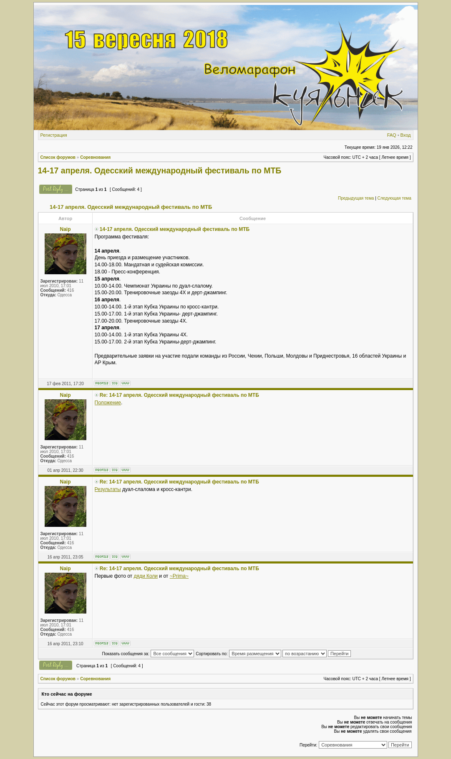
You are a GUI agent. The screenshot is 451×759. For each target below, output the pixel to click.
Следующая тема (394, 198)
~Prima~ (179, 576)
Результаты (108, 489)
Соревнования (95, 157)
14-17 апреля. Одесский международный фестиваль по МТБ (160, 170)
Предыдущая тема (356, 198)
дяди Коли (146, 576)
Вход (406, 135)
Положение (108, 403)
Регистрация (53, 135)
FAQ (391, 135)
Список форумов (58, 157)
